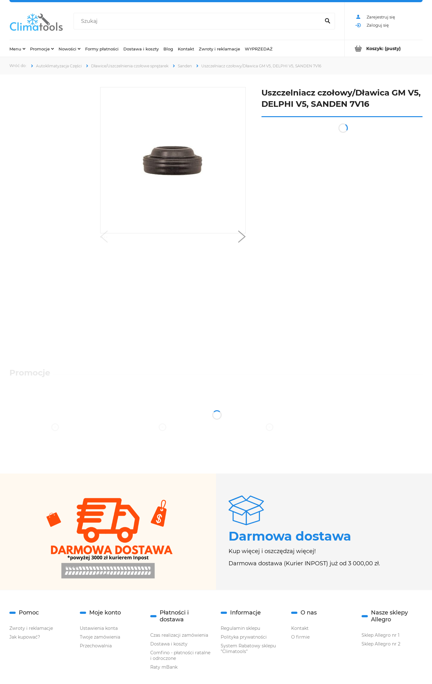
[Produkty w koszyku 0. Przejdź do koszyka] (384, 48)
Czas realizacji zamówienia (179, 635)
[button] (104, 238)
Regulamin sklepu (240, 628)
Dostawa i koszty (169, 644)
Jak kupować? (24, 637)
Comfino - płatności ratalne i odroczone (180, 655)
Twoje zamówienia (100, 637)
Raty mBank (163, 667)
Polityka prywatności (244, 637)
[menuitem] (17, 48)
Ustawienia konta (99, 628)
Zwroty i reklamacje (31, 628)
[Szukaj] (327, 21)
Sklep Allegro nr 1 (380, 635)
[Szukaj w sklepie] (198, 21)
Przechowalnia (96, 646)
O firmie (300, 637)
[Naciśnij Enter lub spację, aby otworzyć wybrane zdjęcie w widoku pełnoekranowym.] (173, 160)
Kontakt (300, 628)
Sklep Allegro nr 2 (381, 644)
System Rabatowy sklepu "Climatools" (248, 648)
